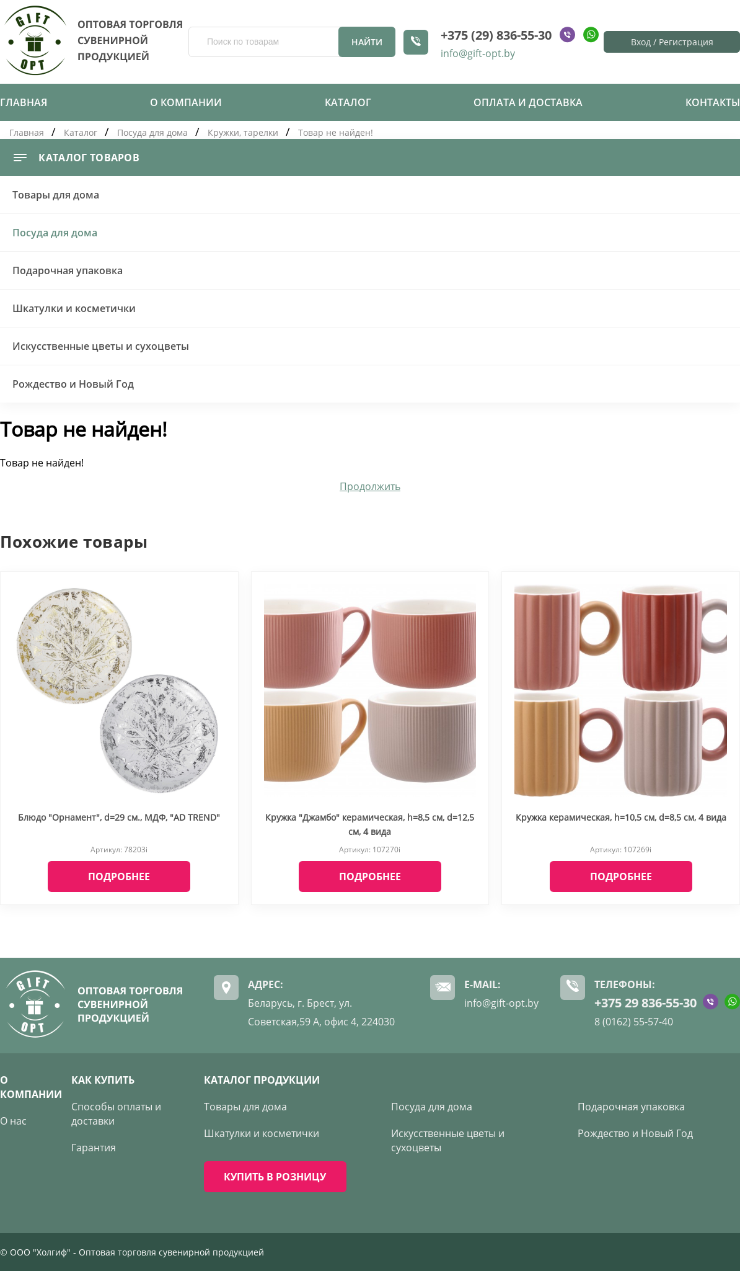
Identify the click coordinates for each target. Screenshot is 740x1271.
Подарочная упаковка (67, 270)
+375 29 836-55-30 (645, 1002)
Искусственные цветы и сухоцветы (100, 346)
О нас (13, 1121)
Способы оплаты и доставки (116, 1114)
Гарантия (93, 1147)
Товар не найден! (335, 132)
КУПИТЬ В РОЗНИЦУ (275, 1177)
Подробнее (119, 876)
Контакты (712, 102)
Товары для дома (55, 195)
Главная (23, 102)
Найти (366, 42)
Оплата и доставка (528, 102)
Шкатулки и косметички (74, 308)
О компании (186, 102)
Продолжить (370, 486)
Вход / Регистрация (672, 42)
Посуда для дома (152, 132)
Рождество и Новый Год (73, 384)
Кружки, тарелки (243, 132)
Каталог (348, 102)
